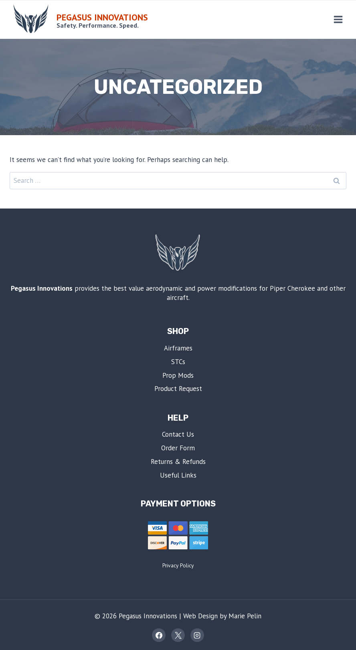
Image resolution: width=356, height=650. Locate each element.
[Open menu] (338, 19)
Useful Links (178, 475)
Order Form (178, 447)
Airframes (178, 348)
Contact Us (178, 434)
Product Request (178, 388)
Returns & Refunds (178, 461)
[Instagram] (197, 635)
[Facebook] (159, 635)
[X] (178, 635)
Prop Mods (178, 375)
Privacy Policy (178, 565)
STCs (178, 361)
